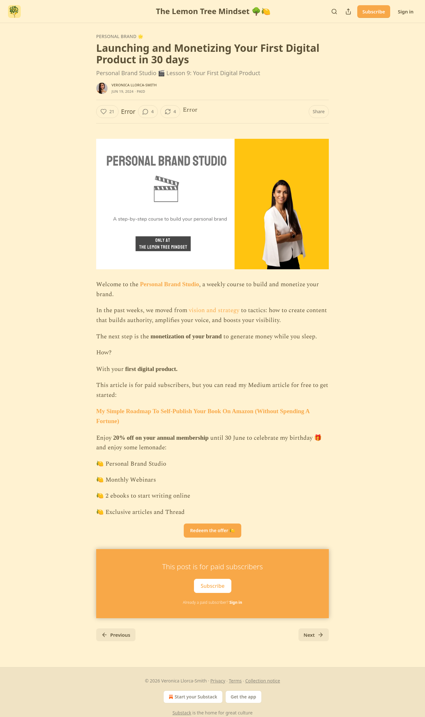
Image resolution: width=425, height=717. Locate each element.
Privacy (217, 681)
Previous (115, 635)
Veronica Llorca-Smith (134, 85)
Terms (235, 681)
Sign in (405, 11)
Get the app (243, 697)
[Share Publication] (348, 11)
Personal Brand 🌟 (119, 36)
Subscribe (373, 11)
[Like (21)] (107, 111)
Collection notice (262, 681)
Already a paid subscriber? (212, 602)
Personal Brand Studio (169, 284)
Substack (182, 713)
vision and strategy (214, 310)
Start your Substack (192, 696)
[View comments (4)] (148, 111)
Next (314, 635)
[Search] (334, 11)
